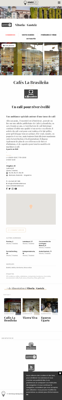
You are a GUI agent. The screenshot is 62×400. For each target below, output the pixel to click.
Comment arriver (17, 230)
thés (35, 278)
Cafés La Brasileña (10, 319)
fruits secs (22, 278)
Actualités (31, 39)
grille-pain (41, 278)
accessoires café (12, 278)
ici (27, 395)
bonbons (39, 276)
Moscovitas (28, 268)
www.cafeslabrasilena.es (15, 186)
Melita (14, 268)
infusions (30, 278)
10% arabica (10, 276)
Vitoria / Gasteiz (12, 243)
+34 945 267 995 (14, 181)
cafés (17, 276)
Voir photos (9, 45)
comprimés (32, 276)
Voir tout (6, 295)
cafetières (23, 276)
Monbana (19, 268)
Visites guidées (28, 35)
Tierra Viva (30, 317)
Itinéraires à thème (48, 35)
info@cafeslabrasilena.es (17, 183)
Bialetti (8, 268)
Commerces (10, 35)
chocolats (47, 276)
